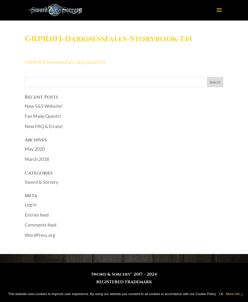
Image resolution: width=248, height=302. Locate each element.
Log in (31, 204)
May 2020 (35, 149)
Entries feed (37, 215)
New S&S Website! (44, 106)
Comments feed (40, 225)
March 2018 (37, 159)
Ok (221, 294)
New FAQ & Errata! (44, 126)
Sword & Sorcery (41, 182)
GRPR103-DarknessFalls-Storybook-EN (65, 62)
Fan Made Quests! (43, 116)
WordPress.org (40, 235)
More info (233, 294)
